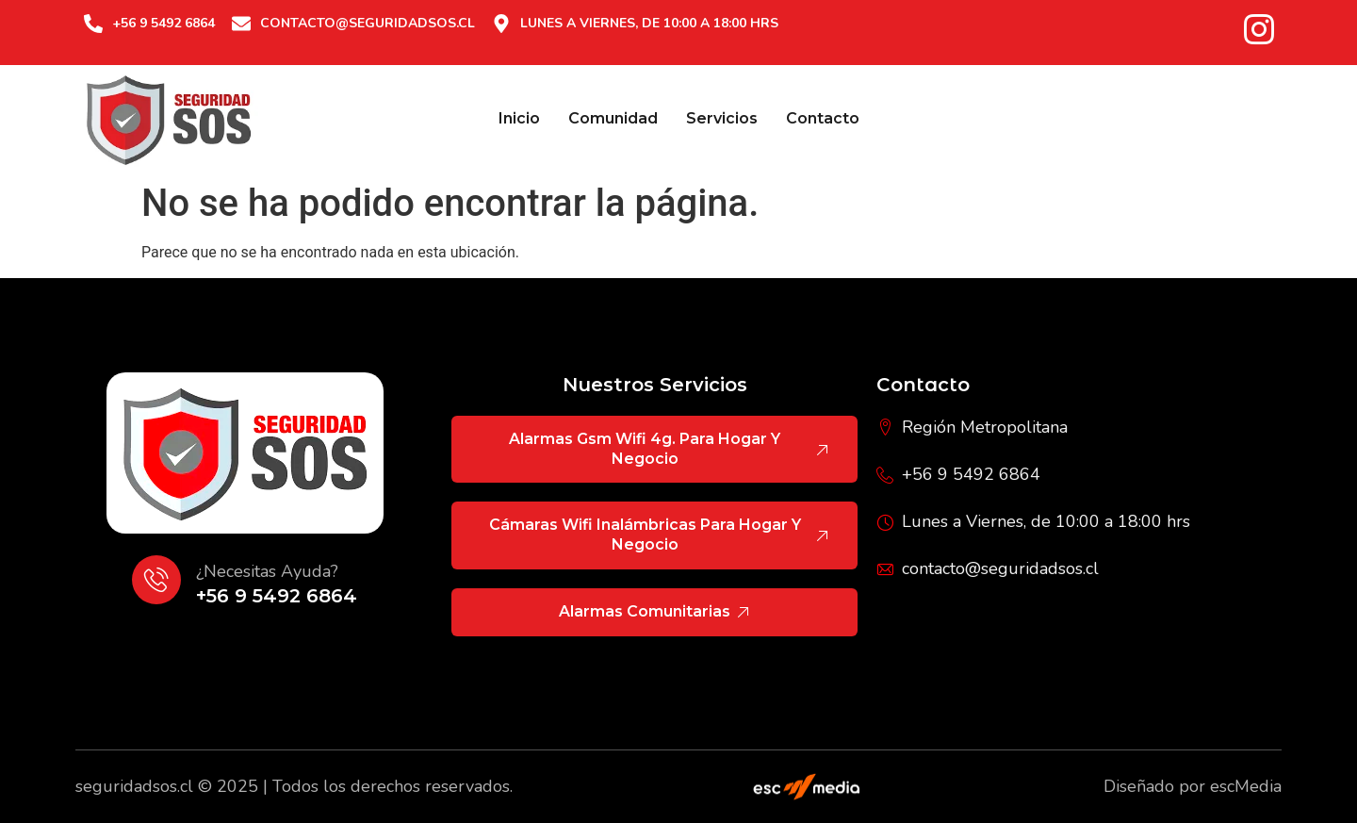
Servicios (722, 118)
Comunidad (613, 118)
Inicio (519, 118)
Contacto (822, 118)
